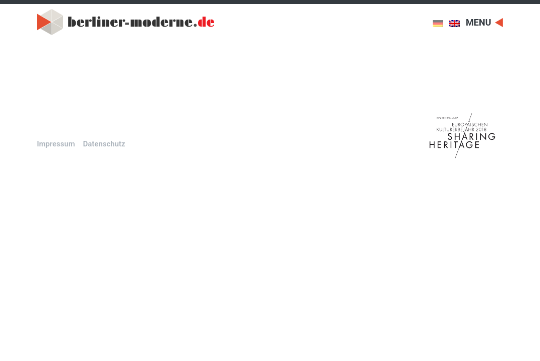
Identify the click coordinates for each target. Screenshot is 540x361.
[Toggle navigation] (484, 22)
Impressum (56, 143)
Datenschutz (104, 143)
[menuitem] (441, 23)
